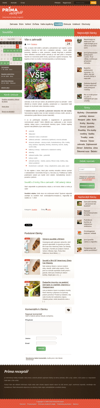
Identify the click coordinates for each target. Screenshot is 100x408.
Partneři (22, 404)
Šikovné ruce (83, 151)
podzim (90, 127)
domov (91, 116)
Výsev (91, 141)
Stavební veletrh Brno (7, 74)
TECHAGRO (5, 67)
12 (20, 51)
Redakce (34, 44)
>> (20, 39)
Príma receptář (12, 11)
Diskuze (67, 24)
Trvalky (84, 137)
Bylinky (80, 113)
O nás (23, 3)
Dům (21, 24)
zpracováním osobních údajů (88, 179)
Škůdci (94, 151)
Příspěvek (29, 320)
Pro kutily (91, 130)
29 (8, 63)
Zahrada (14, 24)
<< (1, 39)
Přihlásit (57, 3)
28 (5, 63)
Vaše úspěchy (46, 24)
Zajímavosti (91, 144)
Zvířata (35, 24)
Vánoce (83, 141)
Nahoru (75, 404)
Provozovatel (31, 404)
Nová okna (5, 106)
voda (91, 137)
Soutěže (58, 24)
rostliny (83, 134)
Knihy (49, 209)
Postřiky (82, 130)
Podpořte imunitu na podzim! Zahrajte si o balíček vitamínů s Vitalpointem (56, 284)
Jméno (27, 338)
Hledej (93, 2)
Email (27, 343)
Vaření (28, 24)
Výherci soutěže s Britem (53, 239)
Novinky (90, 123)
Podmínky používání (64, 404)
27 (1, 63)
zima (95, 148)
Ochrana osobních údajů (46, 404)
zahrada (81, 144)
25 (17, 59)
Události (76, 24)
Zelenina (88, 148)
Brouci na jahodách (8, 111)
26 (20, 59)
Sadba (91, 134)
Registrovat (67, 3)
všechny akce (5, 87)
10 (14, 51)
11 (17, 51)
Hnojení (81, 120)
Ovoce (83, 127)
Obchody (86, 24)
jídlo (89, 120)
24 (14, 59)
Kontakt (14, 3)
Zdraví (79, 148)
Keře (94, 120)
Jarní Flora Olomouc (7, 81)
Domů (5, 3)
